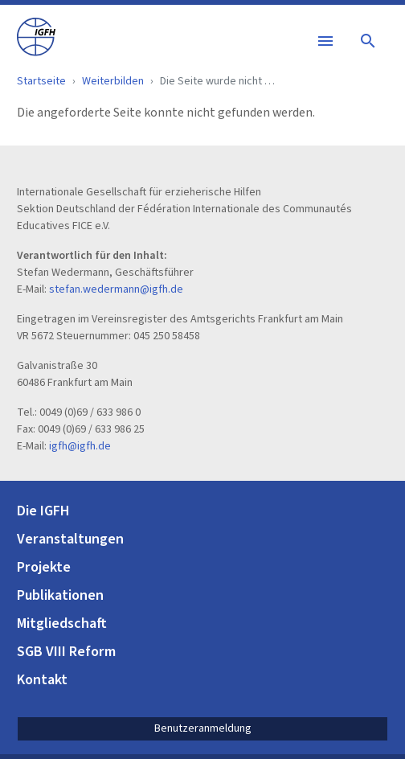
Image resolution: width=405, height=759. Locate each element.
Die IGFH (43, 511)
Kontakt (42, 680)
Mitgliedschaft (62, 623)
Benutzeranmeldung (203, 728)
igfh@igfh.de (80, 446)
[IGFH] (36, 36)
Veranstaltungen (70, 539)
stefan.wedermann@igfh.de (116, 289)
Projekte (44, 567)
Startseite (41, 81)
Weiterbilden (113, 81)
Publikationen (60, 595)
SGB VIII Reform (66, 652)
